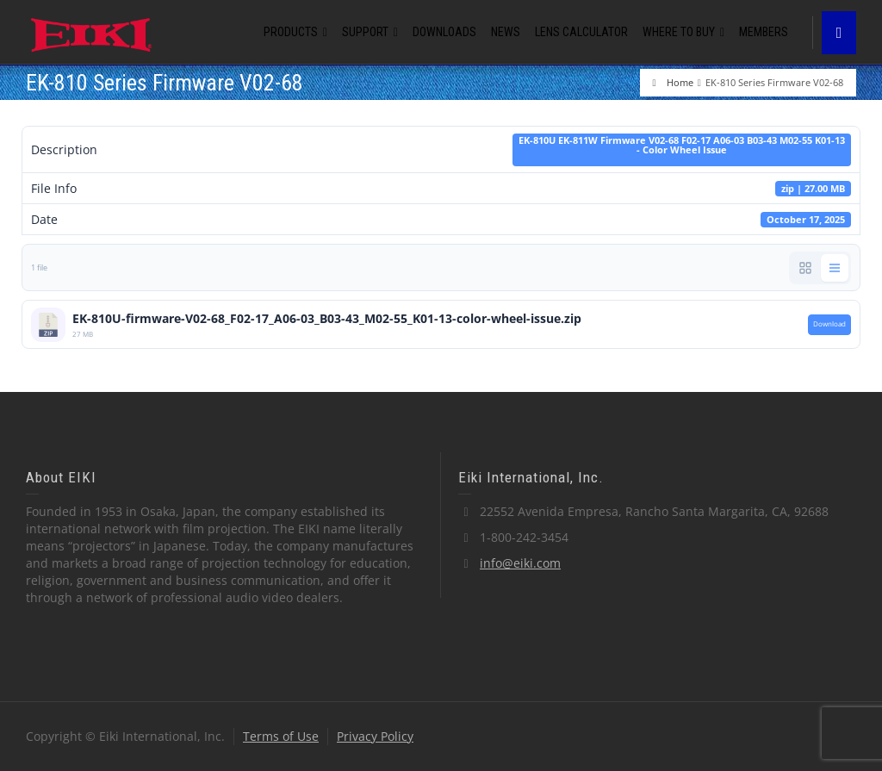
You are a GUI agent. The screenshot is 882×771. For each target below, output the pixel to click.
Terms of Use (281, 736)
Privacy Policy (375, 736)
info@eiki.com (520, 563)
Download (829, 324)
